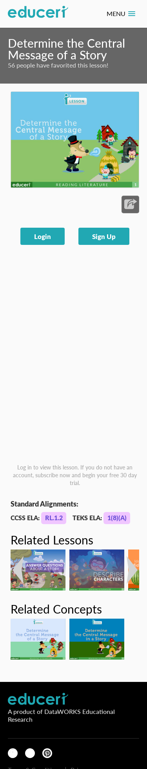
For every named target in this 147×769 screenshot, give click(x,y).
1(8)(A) (117, 517)
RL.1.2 (54, 517)
